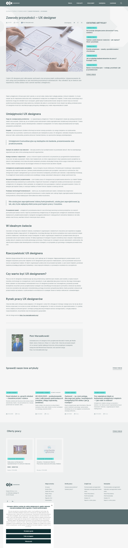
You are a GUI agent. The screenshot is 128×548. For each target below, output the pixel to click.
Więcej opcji (28, 541)
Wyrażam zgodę (28, 531)
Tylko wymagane (28, 536)
